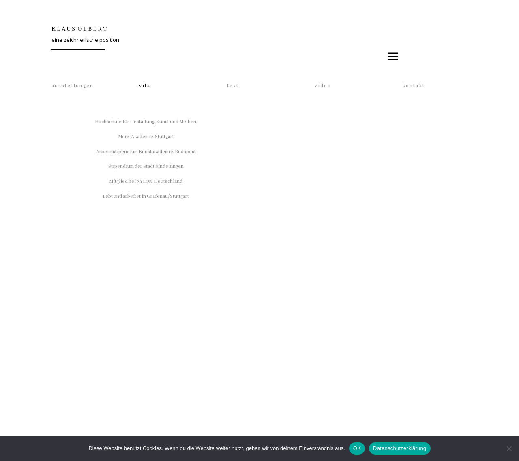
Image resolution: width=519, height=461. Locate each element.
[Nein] (509, 448)
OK (357, 448)
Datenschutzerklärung (399, 448)
